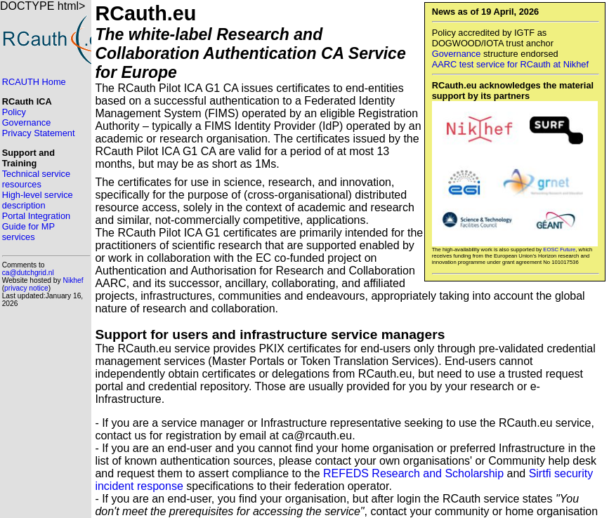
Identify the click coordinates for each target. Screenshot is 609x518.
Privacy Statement (38, 133)
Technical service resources (36, 179)
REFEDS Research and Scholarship (413, 473)
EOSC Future (559, 249)
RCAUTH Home (34, 82)
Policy (14, 112)
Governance (456, 53)
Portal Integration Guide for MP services (36, 226)
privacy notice (26, 288)
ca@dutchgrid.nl (28, 273)
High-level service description (37, 200)
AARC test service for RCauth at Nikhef (510, 64)
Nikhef (73, 280)
